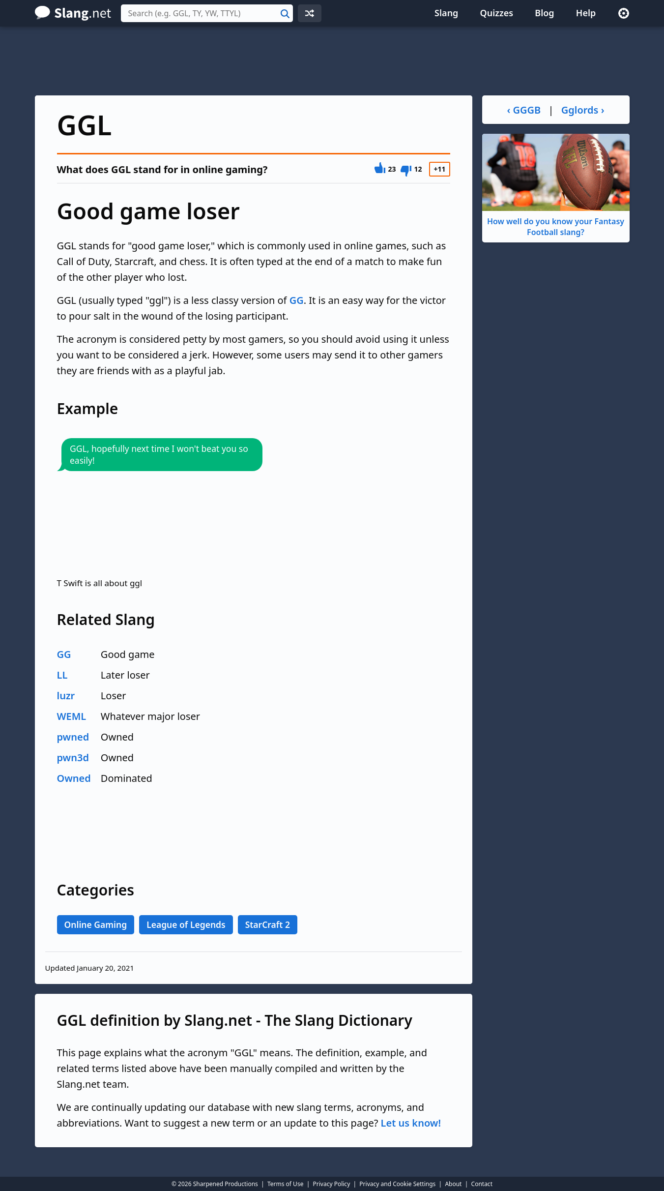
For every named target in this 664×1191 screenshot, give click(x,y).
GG (296, 300)
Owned (74, 778)
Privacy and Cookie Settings (397, 1184)
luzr (66, 695)
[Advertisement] (332, 61)
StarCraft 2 (267, 924)
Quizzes (497, 13)
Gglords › (583, 110)
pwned (73, 737)
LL (62, 675)
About (453, 1184)
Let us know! (411, 1123)
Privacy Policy (331, 1184)
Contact (481, 1184)
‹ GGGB (524, 110)
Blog (544, 13)
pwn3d (73, 757)
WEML (72, 716)
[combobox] (207, 13)
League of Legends (186, 924)
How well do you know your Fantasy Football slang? (556, 186)
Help (586, 13)
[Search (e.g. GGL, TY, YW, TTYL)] (207, 13)
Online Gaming (95, 924)
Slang (446, 13)
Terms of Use (285, 1184)
